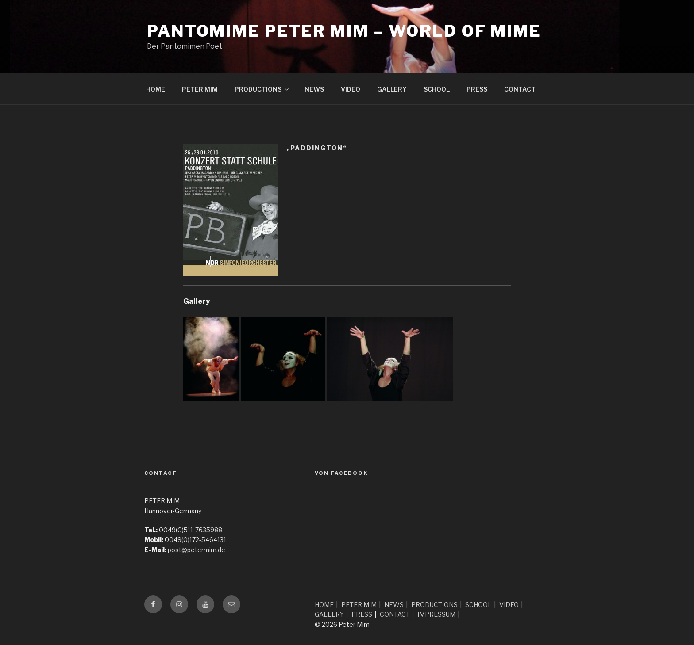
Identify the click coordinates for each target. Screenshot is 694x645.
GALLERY (392, 89)
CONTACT (520, 89)
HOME (155, 89)
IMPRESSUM (436, 614)
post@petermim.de (196, 549)
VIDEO (350, 89)
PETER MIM (200, 89)
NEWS (314, 89)
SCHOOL (437, 89)
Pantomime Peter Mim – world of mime (344, 31)
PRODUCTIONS (262, 89)
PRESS (477, 89)
